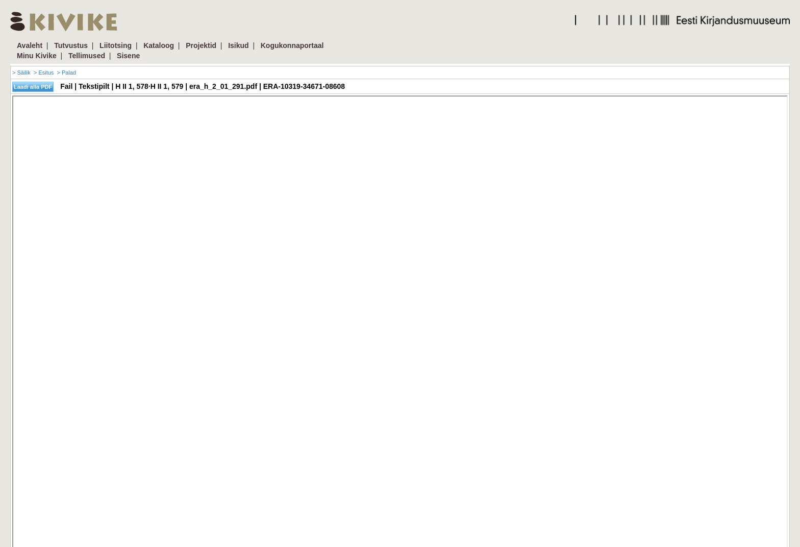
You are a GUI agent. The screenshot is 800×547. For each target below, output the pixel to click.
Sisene (128, 56)
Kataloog (158, 45)
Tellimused (86, 56)
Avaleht (29, 45)
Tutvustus (71, 45)
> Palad (66, 72)
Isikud (238, 45)
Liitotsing (115, 45)
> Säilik (21, 72)
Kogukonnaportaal (292, 45)
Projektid (201, 45)
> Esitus (44, 72)
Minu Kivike (37, 56)
